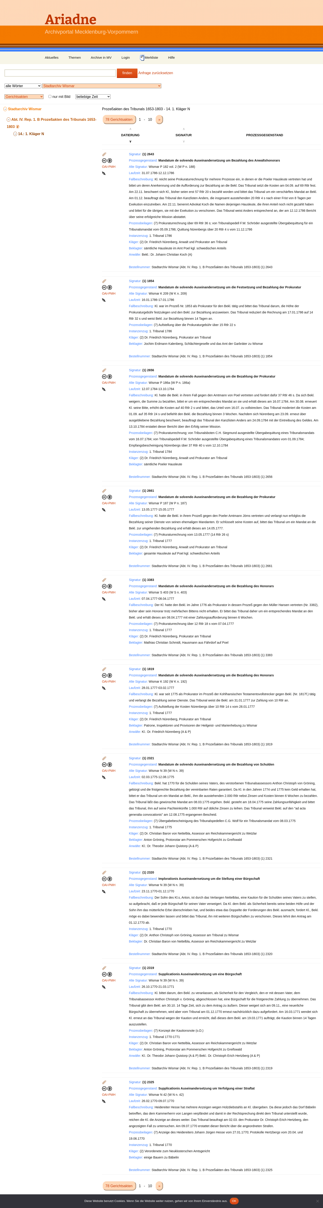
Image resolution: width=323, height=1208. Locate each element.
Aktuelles (52, 57)
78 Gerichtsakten (119, 119)
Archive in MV (101, 57)
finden (127, 73)
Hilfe (171, 57)
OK (234, 1201)
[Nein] (317, 1201)
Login (126, 57)
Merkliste (149, 58)
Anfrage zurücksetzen (155, 73)
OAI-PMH (109, 166)
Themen (74, 57)
